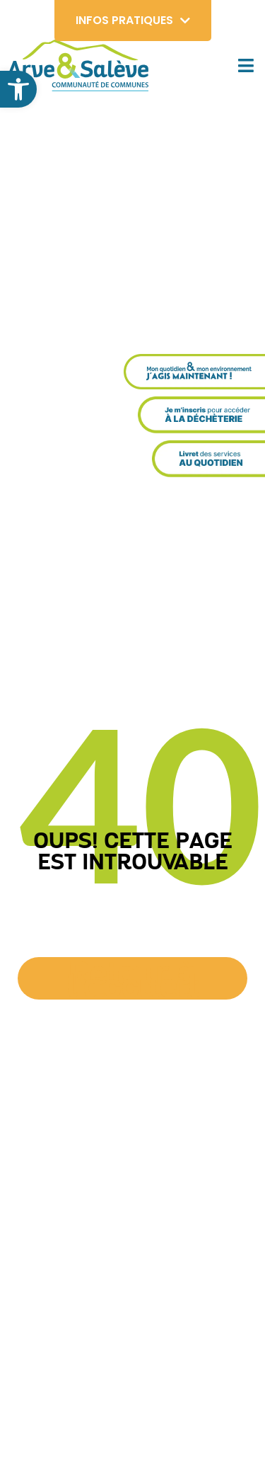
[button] (18, 89)
